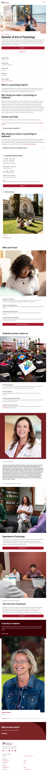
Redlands (4, 755)
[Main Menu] (44, 2)
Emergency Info (5, 760)
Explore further (5, 407)
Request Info (23, 51)
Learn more (23, 615)
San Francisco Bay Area (28, 755)
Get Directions (7, 237)
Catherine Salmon (7, 712)
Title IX (25, 760)
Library (25, 762)
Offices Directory (5, 767)
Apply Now (23, 47)
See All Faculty (5, 633)
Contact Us (4, 769)
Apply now (23, 185)
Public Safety (5, 762)
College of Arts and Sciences (6, 80)
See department (23, 548)
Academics (6, 34)
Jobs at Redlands (27, 769)
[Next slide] (44, 718)
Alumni (25, 767)
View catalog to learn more (23, 324)
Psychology (3, 75)
